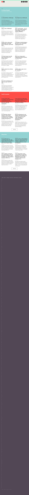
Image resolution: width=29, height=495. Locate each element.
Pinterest (10, 489)
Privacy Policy (11, 177)
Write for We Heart (16, 177)
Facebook (5, 489)
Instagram (8, 489)
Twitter (2, 489)
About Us (5, 177)
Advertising (7, 177)
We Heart (14, 5)
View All (14, 129)
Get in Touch (20, 177)
